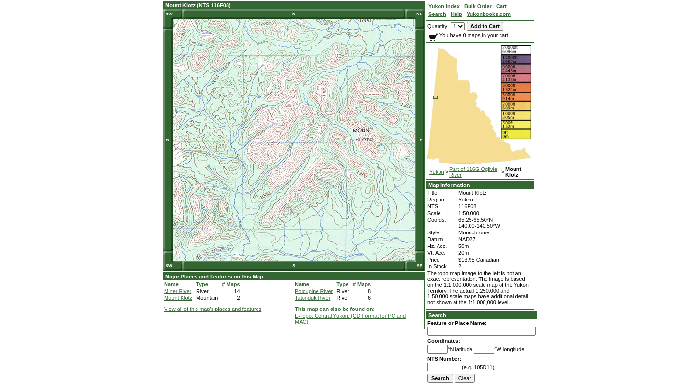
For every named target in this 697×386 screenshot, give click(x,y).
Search (437, 315)
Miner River (177, 291)
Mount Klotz (178, 298)
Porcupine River (314, 291)
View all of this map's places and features (212, 309)
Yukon (436, 172)
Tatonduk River (312, 298)
